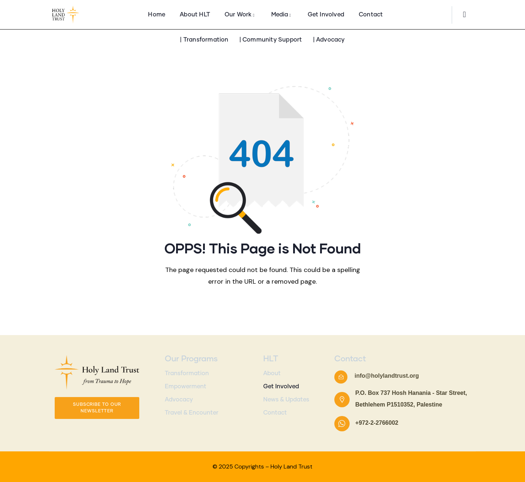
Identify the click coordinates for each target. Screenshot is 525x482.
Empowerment (185, 386)
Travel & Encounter (191, 413)
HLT (270, 359)
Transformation (187, 373)
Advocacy (179, 400)
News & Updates (286, 400)
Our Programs (191, 359)
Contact (275, 413)
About (272, 373)
